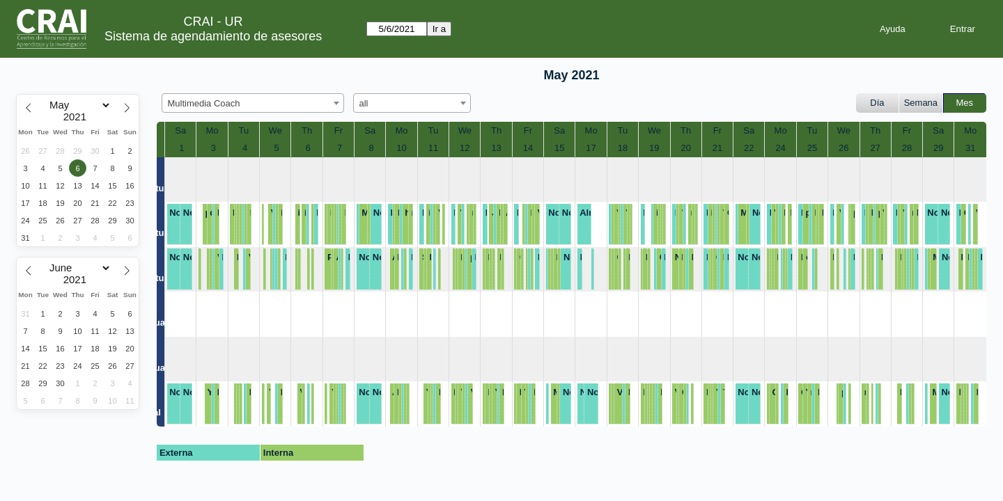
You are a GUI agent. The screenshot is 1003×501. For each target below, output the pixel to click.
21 (717, 148)
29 (938, 148)
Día (877, 102)
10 (401, 148)
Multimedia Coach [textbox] (204, 103)
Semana (921, 102)
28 (907, 148)
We (275, 130)
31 (970, 148)
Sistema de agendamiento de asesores (213, 36)
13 (496, 148)
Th (307, 130)
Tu (244, 130)
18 (623, 148)
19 (654, 148)
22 (749, 148)
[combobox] (253, 103)
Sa (180, 130)
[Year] (78, 116)
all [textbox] (363, 103)
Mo (212, 130)
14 (528, 148)
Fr (338, 130)
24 (780, 148)
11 (433, 148)
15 (559, 148)
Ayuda (892, 29)
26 (843, 148)
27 (875, 148)
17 (591, 148)
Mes (965, 102)
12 (464, 148)
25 (812, 148)
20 (685, 148)
